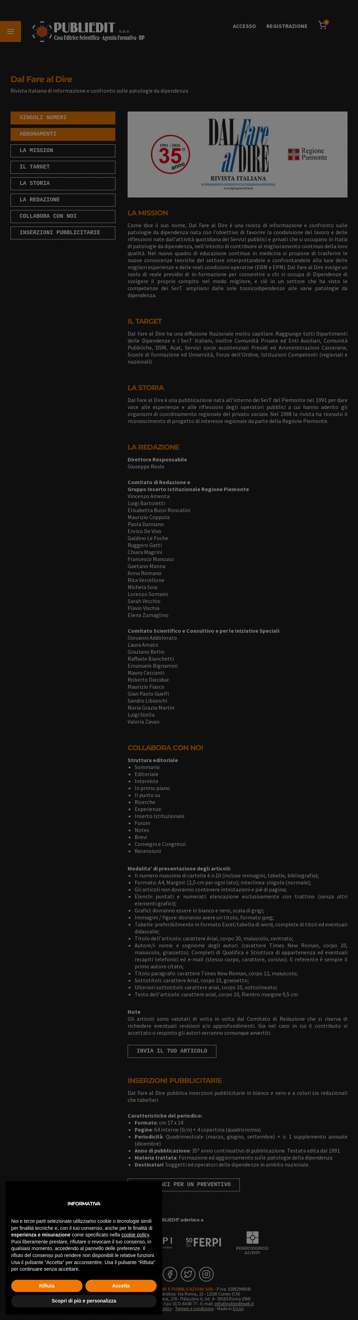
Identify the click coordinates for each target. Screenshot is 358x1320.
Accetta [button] (121, 1286)
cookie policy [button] (135, 1235)
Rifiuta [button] (47, 1286)
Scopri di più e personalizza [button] (84, 1301)
